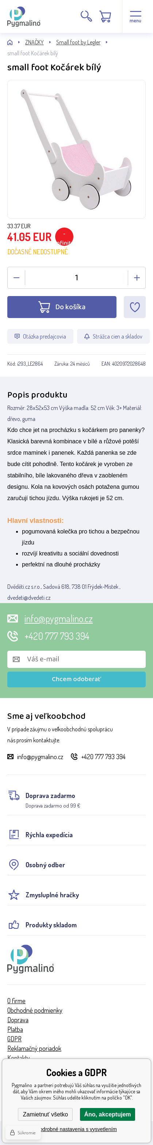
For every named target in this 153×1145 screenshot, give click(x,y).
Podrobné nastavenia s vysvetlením (76, 1129)
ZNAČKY (34, 42)
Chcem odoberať (76, 679)
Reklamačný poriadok (34, 1048)
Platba (15, 1029)
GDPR (14, 1039)
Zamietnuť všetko (45, 1114)
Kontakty (18, 1058)
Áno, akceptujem (107, 1114)
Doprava (17, 1020)
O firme (16, 1001)
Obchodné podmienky (34, 1010)
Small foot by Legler (78, 42)
